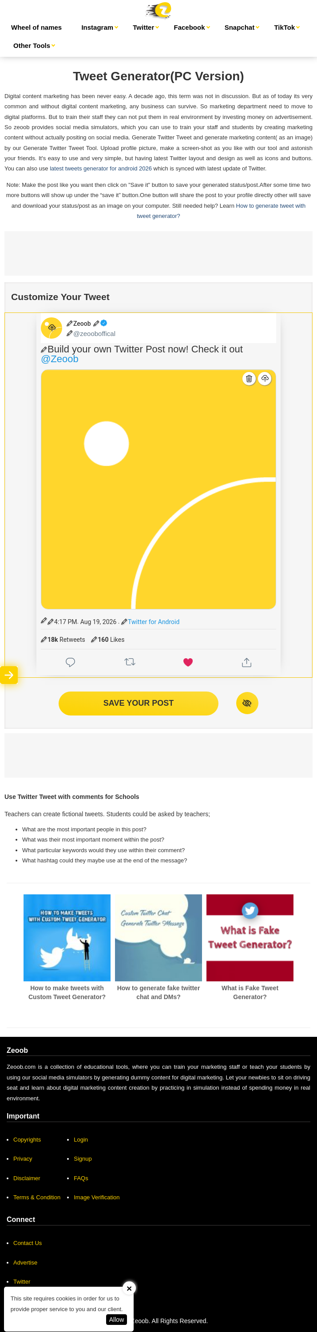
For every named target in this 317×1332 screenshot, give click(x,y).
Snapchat (240, 27)
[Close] (129, 1288)
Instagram (97, 27)
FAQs (81, 1178)
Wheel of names (36, 27)
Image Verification (96, 1197)
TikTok (284, 27)
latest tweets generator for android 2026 (101, 168)
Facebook (189, 27)
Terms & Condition (36, 1197)
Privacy (22, 1158)
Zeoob (140, 1320)
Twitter (143, 27)
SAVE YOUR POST (138, 703)
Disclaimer (26, 1178)
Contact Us (27, 1243)
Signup (82, 1158)
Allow (116, 1319)
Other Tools (31, 45)
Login (81, 1139)
